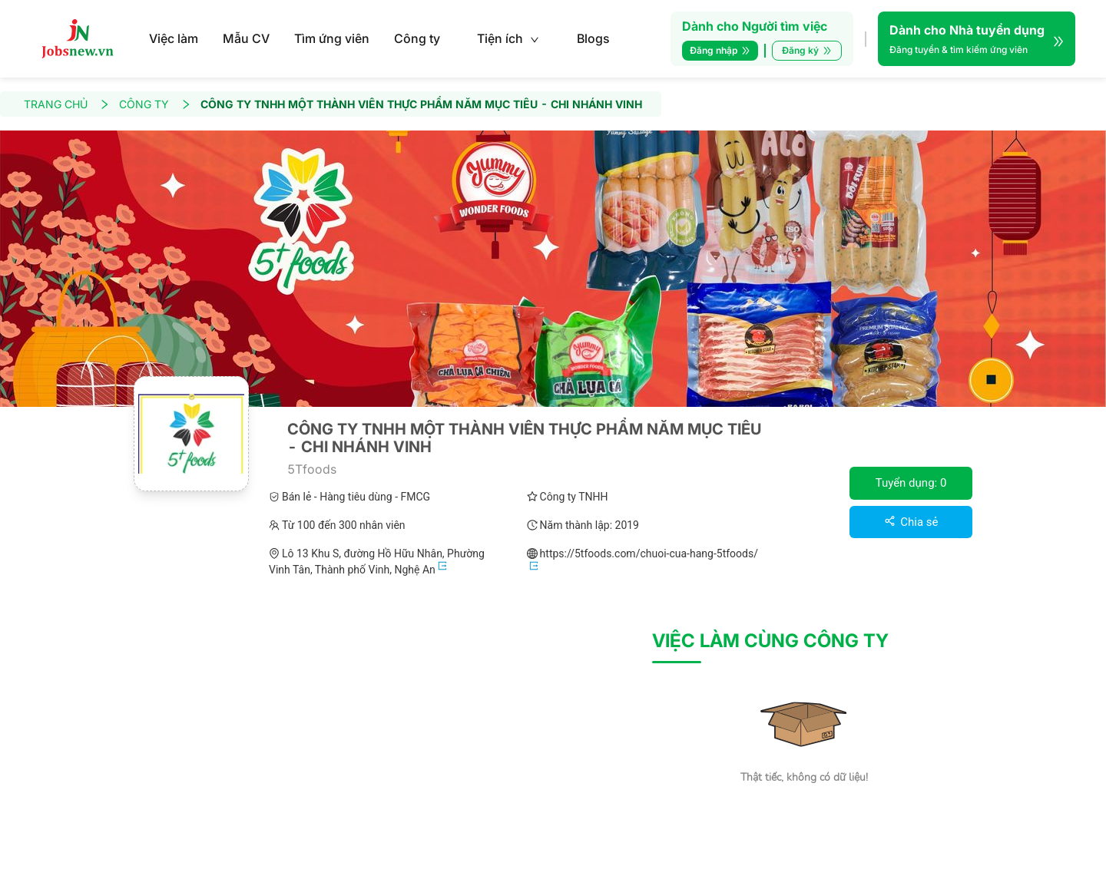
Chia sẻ (911, 522)
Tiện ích (508, 38)
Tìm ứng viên (331, 38)
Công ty (417, 38)
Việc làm (173, 38)
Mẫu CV (246, 38)
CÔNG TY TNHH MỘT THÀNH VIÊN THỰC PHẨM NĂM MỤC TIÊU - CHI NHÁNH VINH (421, 104)
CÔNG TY (155, 104)
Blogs (593, 38)
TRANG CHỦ (67, 104)
